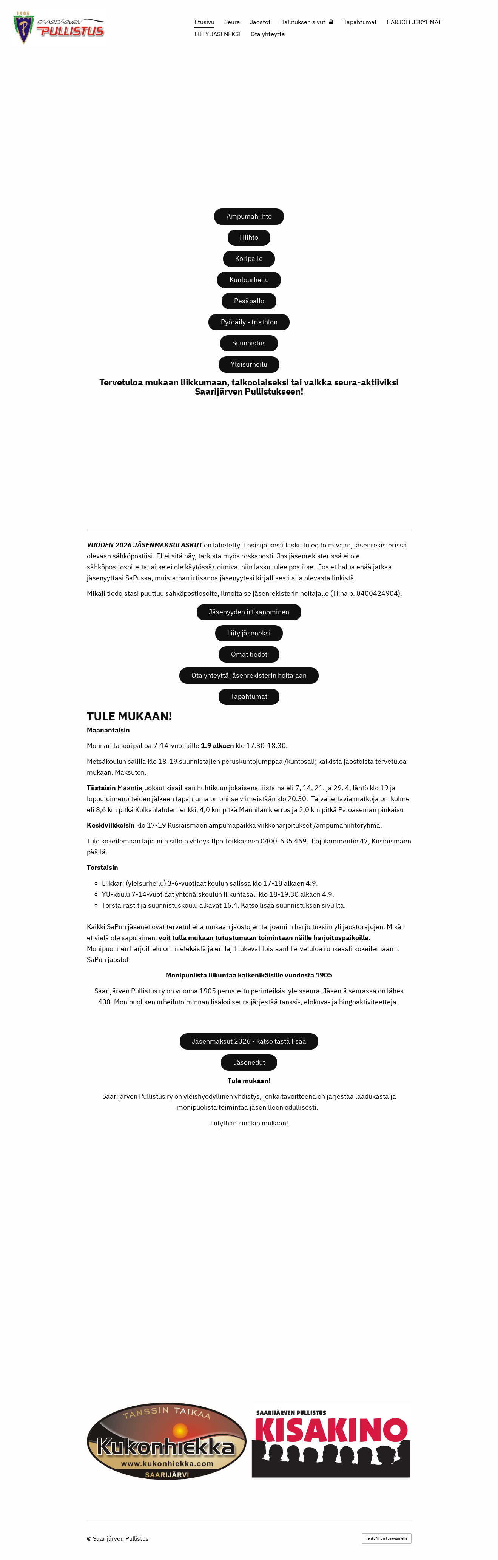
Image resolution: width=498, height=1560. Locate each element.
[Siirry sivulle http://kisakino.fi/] (331, 1440)
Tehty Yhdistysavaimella (386, 1538)
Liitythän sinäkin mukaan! (249, 1123)
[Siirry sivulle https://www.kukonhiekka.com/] (167, 1441)
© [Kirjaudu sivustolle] (90, 1538)
